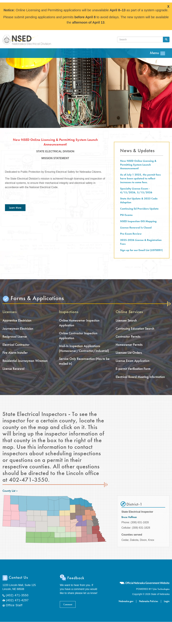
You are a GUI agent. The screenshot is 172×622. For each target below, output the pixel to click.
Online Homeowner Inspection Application (79, 322)
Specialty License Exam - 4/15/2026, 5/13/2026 (136, 190)
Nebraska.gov (126, 601)
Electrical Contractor (15, 344)
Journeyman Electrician (17, 328)
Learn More (15, 207)
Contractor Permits (128, 336)
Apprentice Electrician (16, 320)
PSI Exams (126, 215)
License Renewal (13, 368)
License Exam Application (132, 361)
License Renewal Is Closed (136, 227)
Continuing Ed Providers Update (139, 208)
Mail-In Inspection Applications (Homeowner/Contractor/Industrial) (84, 348)
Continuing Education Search (135, 328)
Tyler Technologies (161, 588)
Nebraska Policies (148, 601)
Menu (157, 53)
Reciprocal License (14, 336)
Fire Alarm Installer (15, 352)
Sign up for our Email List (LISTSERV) (141, 250)
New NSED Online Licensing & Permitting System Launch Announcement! (138, 164)
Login (167, 601)
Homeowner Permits (129, 344)
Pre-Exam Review (131, 233)
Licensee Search (126, 320)
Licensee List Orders (129, 352)
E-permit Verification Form (133, 368)
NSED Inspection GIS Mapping (138, 221)
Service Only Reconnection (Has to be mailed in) (84, 361)
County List (10, 491)
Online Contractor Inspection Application (78, 335)
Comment (67, 604)
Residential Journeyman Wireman (25, 361)
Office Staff (14, 605)
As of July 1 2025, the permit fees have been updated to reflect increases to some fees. (140, 178)
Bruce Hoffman (129, 517)
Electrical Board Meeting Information (140, 377)
